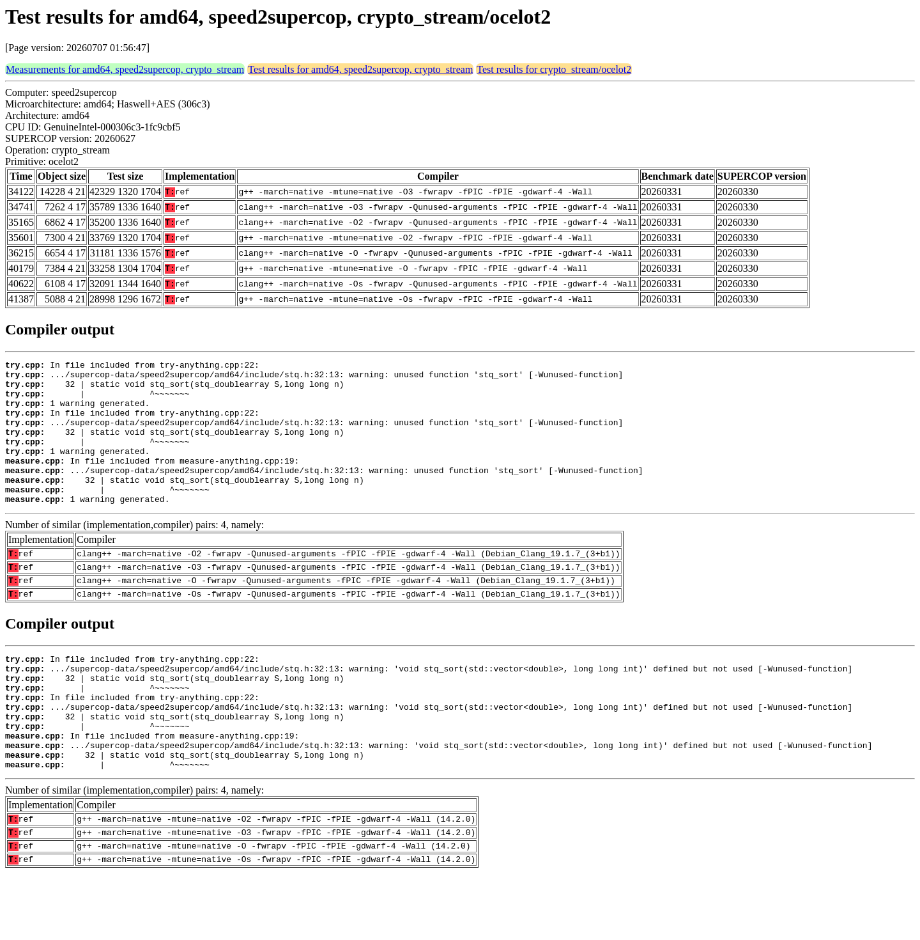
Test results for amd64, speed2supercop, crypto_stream (360, 69)
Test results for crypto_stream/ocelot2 (554, 69)
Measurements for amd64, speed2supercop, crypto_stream (125, 69)
